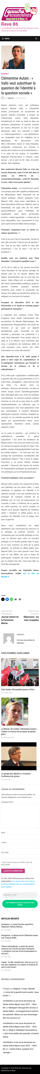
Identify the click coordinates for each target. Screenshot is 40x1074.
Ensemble (5, 74)
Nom (3, 833)
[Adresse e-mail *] (20, 895)
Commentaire (7, 802)
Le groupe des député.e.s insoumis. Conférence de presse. (16, 775)
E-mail (4, 842)
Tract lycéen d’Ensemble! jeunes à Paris (17, 689)
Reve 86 (9, 24)
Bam (13, 1071)
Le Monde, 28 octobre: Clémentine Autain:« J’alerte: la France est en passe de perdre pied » (19, 731)
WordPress (5, 1071)
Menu (6, 39)
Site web (5, 852)
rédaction (11, 98)
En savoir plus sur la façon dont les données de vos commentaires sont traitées (18, 884)
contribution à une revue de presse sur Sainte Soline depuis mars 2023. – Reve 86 (20, 1004)
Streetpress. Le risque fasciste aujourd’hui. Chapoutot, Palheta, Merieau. (17, 925)
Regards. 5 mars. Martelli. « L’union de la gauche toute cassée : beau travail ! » (21, 992)
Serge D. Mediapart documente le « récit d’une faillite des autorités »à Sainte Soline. (21, 1033)
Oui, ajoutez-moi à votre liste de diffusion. (16, 864)
